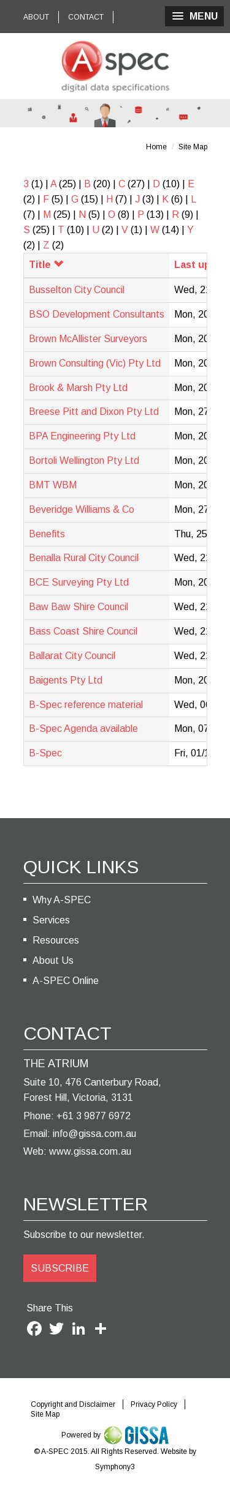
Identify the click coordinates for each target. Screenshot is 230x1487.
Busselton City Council (77, 290)
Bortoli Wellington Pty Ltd (84, 460)
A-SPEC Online (66, 980)
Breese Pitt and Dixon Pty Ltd (94, 411)
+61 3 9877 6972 (93, 1116)
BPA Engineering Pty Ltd (82, 436)
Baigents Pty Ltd (65, 680)
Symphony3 (115, 1467)
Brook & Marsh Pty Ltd (78, 387)
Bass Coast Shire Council (83, 631)
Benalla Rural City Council (84, 558)
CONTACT (86, 17)
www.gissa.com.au (90, 1151)
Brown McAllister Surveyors (88, 339)
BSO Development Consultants (96, 314)
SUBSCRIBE (60, 1268)
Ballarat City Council (72, 655)
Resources (56, 940)
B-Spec (45, 753)
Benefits (47, 534)
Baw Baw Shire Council (78, 607)
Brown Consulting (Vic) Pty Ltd (95, 363)
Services (51, 920)
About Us (53, 960)
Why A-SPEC (62, 900)
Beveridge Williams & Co (81, 509)
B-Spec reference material (86, 704)
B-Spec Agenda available (83, 728)
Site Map (192, 147)
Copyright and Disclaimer (73, 1404)
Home (156, 147)
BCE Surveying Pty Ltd (79, 582)
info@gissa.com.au (94, 1133)
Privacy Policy (154, 1404)
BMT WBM (53, 485)
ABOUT (36, 17)
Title (46, 264)
